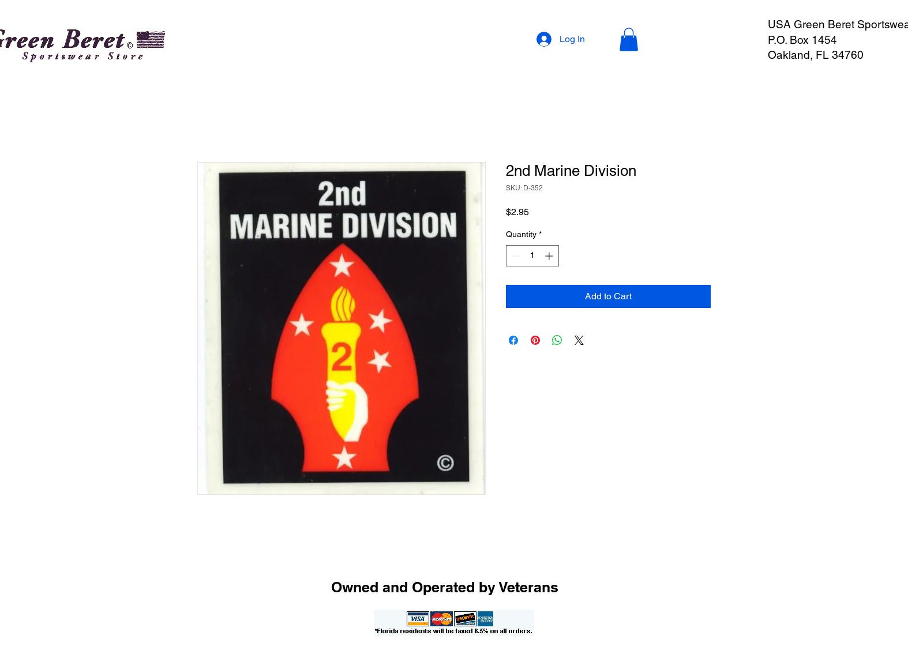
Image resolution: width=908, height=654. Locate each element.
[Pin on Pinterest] (535, 340)
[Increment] (550, 256)
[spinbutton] (532, 256)
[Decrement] (515, 256)
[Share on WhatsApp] (557, 340)
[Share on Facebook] (513, 340)
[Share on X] (579, 340)
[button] (629, 39)
